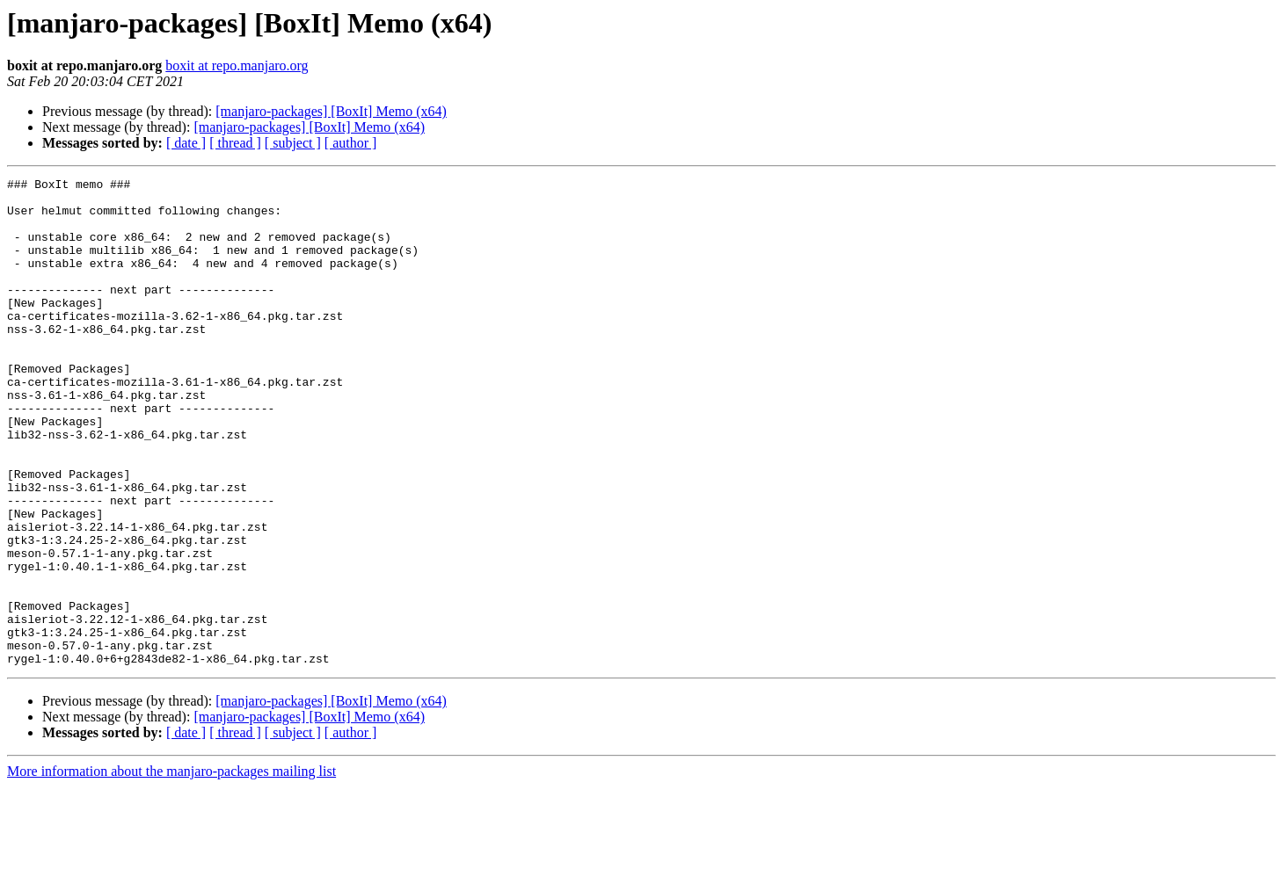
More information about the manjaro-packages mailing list (171, 868)
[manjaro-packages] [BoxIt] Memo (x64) (331, 111)
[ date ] (186, 142)
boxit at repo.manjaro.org (236, 65)
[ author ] (350, 142)
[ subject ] (293, 142)
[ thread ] (235, 142)
